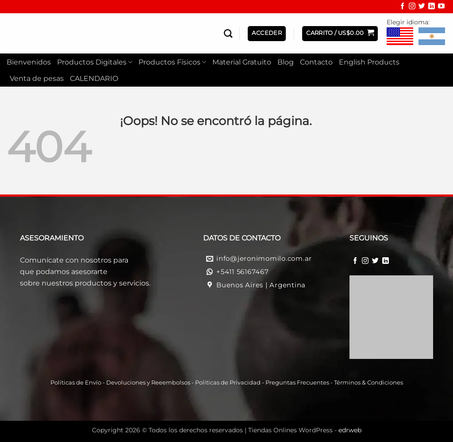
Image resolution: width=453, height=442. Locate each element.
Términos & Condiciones (368, 382)
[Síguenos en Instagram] (412, 7)
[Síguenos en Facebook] (402, 7)
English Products (369, 62)
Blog (285, 62)
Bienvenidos (29, 62)
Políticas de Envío (75, 382)
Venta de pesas (37, 78)
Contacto (316, 62)
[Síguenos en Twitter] (421, 7)
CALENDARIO (94, 78)
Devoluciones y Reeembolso (147, 382)
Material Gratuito (241, 62)
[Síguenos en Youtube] (441, 7)
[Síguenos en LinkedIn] (431, 7)
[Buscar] (228, 33)
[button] (340, 33)
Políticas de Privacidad (228, 382)
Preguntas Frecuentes (297, 382)
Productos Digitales (94, 62)
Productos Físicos (172, 62)
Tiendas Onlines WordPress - (304, 430)
